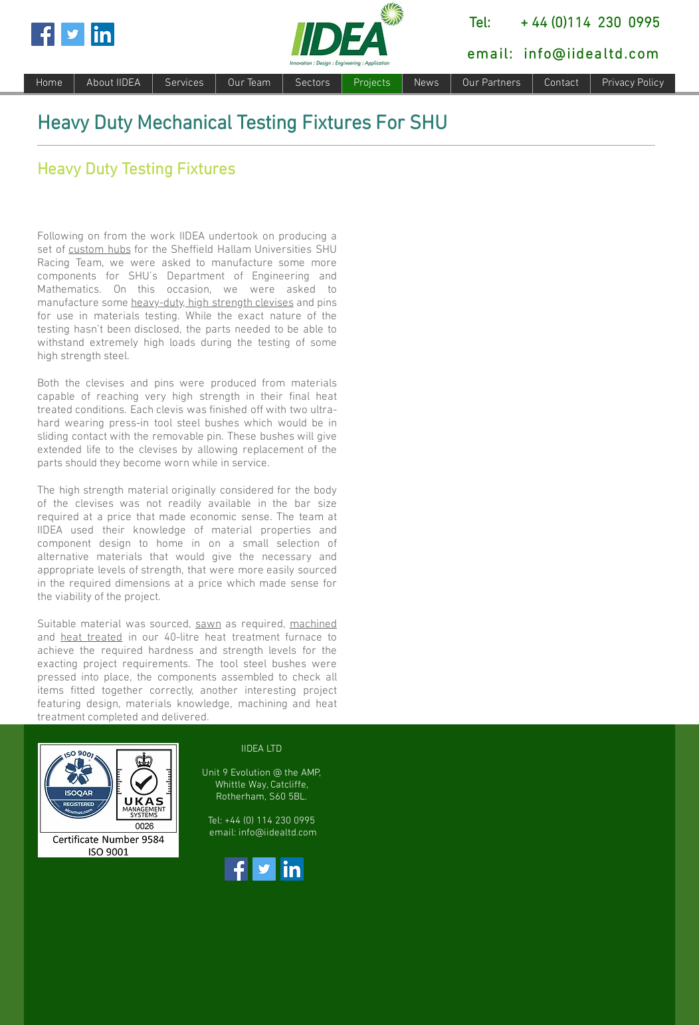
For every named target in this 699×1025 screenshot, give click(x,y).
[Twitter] (72, 34)
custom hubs (99, 250)
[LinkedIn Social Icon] (102, 34)
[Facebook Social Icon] (42, 34)
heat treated (91, 638)
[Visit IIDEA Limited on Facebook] (236, 869)
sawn (208, 624)
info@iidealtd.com (592, 55)
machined (313, 624)
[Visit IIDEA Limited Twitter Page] (264, 869)
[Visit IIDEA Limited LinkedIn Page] (292, 869)
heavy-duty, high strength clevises (212, 303)
